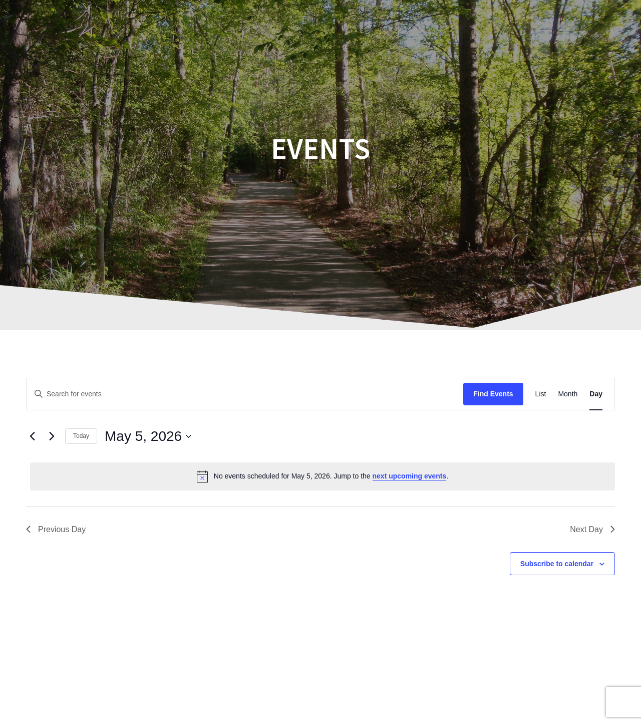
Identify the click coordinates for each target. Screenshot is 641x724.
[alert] (322, 476)
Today (81, 435)
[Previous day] (32, 436)
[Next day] (52, 436)
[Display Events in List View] (540, 394)
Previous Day (56, 529)
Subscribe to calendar (556, 564)
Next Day (592, 529)
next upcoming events (410, 476)
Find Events (493, 394)
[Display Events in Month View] (567, 394)
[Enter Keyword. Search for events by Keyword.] (245, 394)
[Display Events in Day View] (595, 394)
